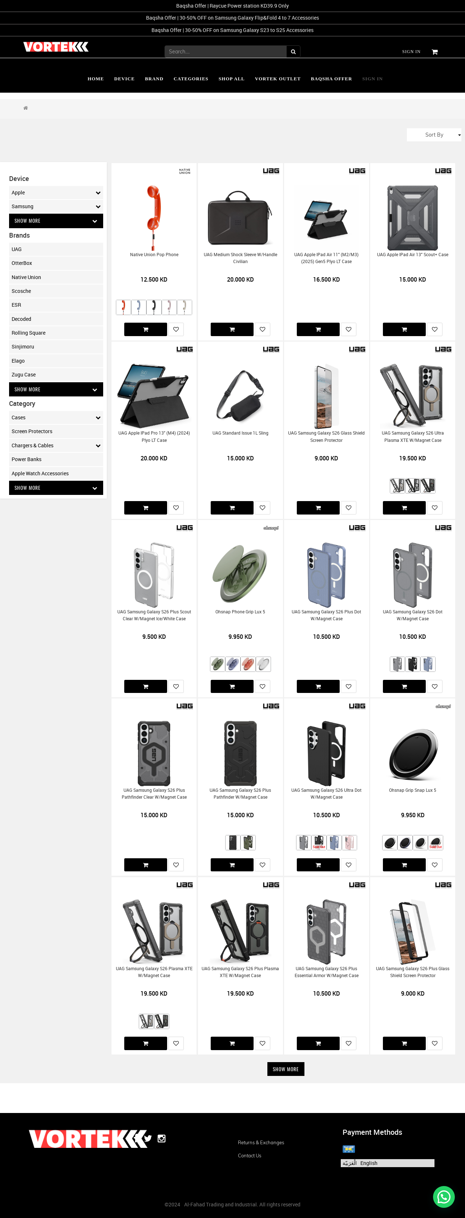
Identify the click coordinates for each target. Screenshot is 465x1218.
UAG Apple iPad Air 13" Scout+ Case (412, 254)
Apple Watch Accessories (40, 473)
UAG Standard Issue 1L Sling (240, 433)
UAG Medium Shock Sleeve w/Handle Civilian (240, 258)
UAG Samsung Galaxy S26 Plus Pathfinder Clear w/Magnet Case (154, 793)
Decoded (21, 318)
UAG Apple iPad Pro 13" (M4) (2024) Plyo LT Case (154, 436)
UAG (17, 249)
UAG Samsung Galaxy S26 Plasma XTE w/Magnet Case (154, 972)
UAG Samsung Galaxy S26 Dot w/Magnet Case (412, 615)
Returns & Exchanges (261, 1142)
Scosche (21, 290)
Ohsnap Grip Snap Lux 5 (412, 790)
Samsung (56, 206)
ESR (16, 305)
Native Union (26, 277)
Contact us (249, 1155)
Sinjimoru (23, 346)
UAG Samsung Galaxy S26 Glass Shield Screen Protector (326, 436)
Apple (56, 193)
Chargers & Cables (56, 446)
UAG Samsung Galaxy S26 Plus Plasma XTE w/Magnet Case (240, 972)
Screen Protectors (32, 431)
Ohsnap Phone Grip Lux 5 (240, 612)
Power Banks (26, 459)
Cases (56, 418)
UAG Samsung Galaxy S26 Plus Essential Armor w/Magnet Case (327, 972)
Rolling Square (28, 333)
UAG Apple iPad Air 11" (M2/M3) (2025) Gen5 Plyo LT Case (326, 258)
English (368, 1162)
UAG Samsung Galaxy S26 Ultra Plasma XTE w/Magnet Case (413, 436)
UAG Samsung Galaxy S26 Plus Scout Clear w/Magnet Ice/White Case (154, 615)
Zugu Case (24, 374)
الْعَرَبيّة (350, 1162)
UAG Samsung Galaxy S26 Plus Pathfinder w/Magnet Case (240, 793)
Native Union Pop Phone (154, 254)
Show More (56, 221)
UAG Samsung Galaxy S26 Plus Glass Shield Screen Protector (412, 972)
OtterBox (22, 263)
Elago (18, 360)
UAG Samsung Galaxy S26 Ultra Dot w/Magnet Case (326, 793)
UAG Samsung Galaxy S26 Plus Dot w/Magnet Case (326, 615)
